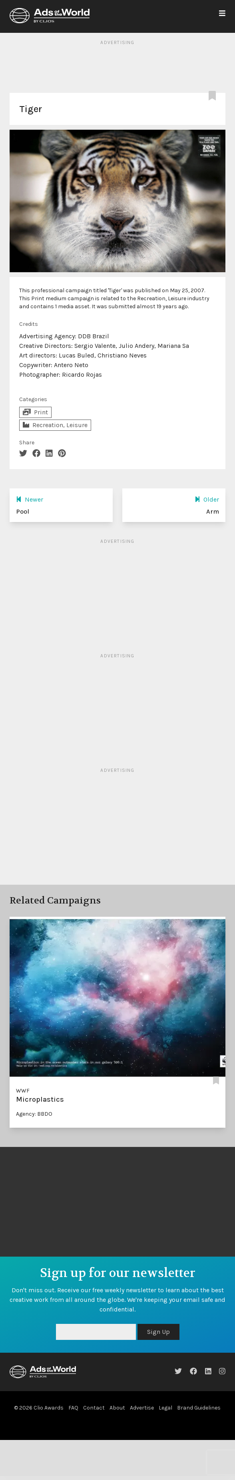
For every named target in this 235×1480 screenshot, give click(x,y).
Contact (94, 1407)
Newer (29, 499)
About (117, 1407)
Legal (165, 1407)
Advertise (142, 1407)
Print (35, 412)
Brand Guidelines (199, 1407)
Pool (22, 511)
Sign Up (158, 1331)
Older (207, 499)
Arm (212, 511)
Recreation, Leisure (55, 425)
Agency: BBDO (34, 1114)
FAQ (73, 1407)
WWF (23, 1090)
